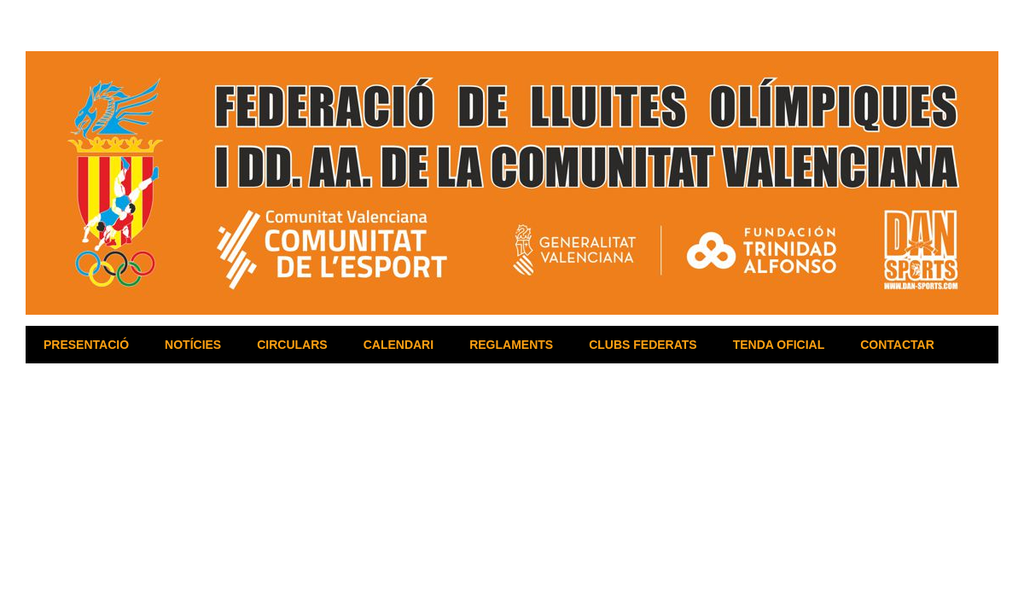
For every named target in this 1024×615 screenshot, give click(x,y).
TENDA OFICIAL (779, 344)
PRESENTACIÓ (86, 344)
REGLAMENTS (511, 344)
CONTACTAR (897, 344)
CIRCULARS (292, 344)
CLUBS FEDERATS (643, 344)
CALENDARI (398, 344)
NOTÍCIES (193, 344)
